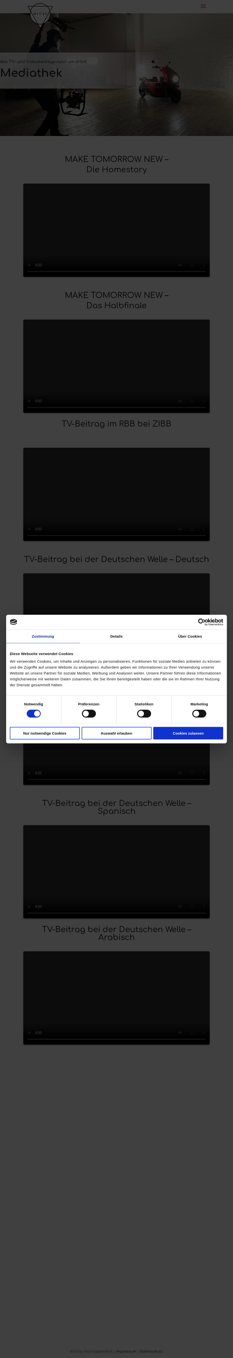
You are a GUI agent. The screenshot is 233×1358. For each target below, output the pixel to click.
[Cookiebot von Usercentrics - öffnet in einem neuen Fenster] (201, 622)
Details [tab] (116, 636)
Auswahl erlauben (116, 733)
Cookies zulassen (188, 733)
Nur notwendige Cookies (44, 733)
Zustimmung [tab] (43, 636)
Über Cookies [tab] (190, 636)
